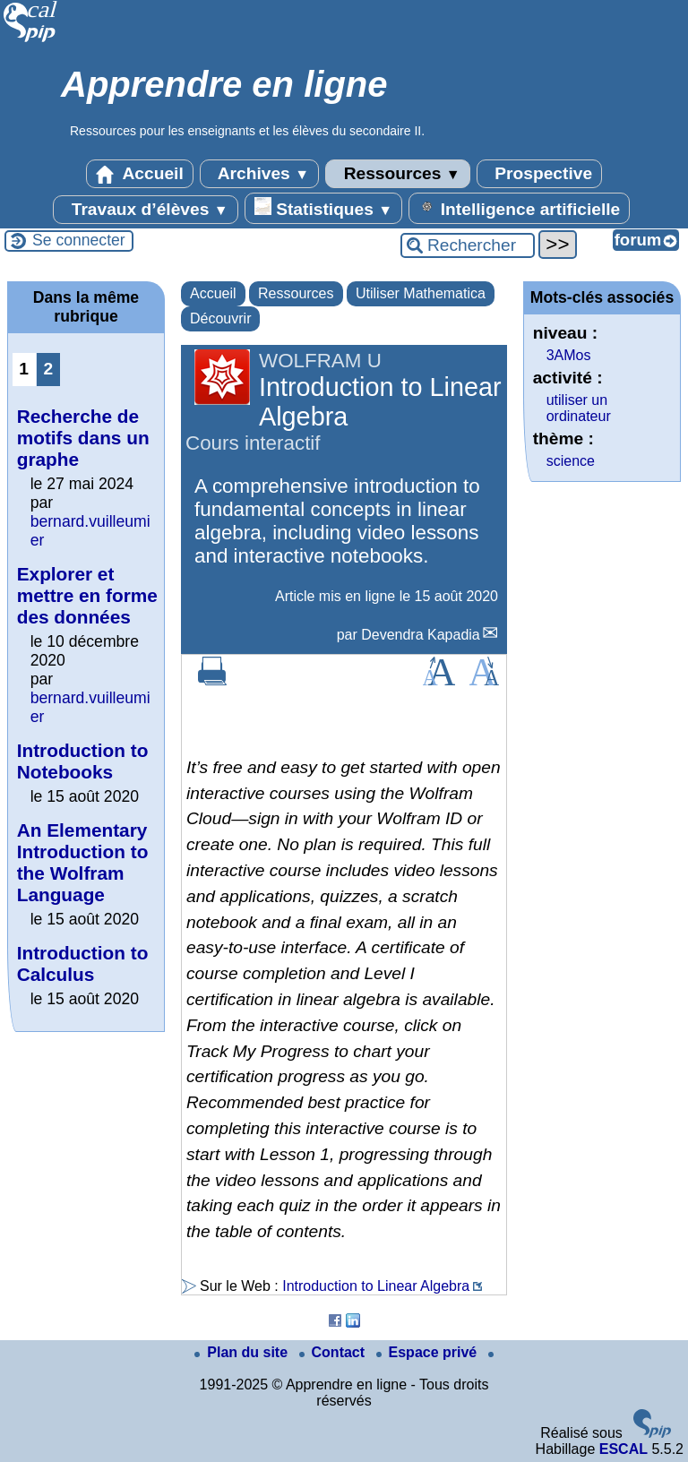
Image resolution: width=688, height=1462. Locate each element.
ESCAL (623, 1449)
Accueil (140, 174)
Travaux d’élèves (145, 209)
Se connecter (78, 240)
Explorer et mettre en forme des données (87, 595)
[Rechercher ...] (467, 245)
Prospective (539, 174)
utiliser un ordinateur (578, 408)
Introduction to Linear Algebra (375, 1286)
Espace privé (428, 1352)
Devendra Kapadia (420, 634)
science (570, 461)
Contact (334, 1352)
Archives (259, 174)
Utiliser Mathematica (421, 293)
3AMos (568, 355)
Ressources (397, 174)
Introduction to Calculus (83, 963)
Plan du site (242, 1352)
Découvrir (220, 318)
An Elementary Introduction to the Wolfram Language (83, 862)
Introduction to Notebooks (83, 761)
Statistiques (323, 208)
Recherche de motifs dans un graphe (83, 437)
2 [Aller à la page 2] (48, 368)
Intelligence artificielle (519, 208)
